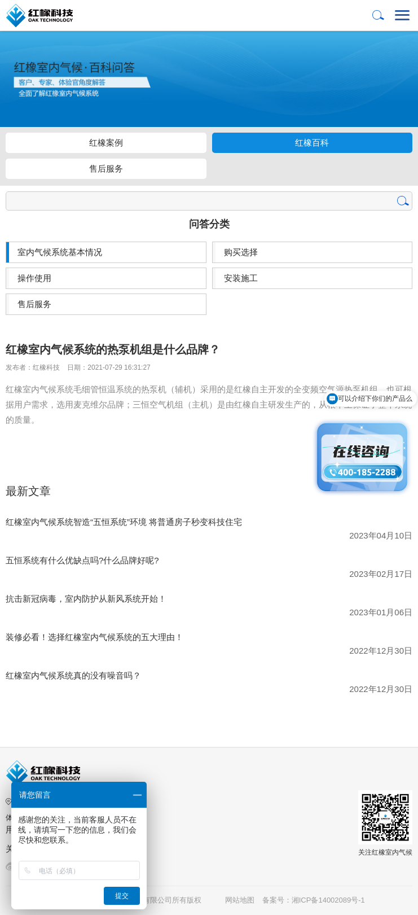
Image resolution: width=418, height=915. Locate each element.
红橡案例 (106, 142)
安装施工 (241, 278)
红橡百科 (312, 142)
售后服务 (106, 168)
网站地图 (239, 900)
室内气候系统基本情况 (59, 252)
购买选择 (241, 252)
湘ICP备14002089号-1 (329, 900)
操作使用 (34, 278)
